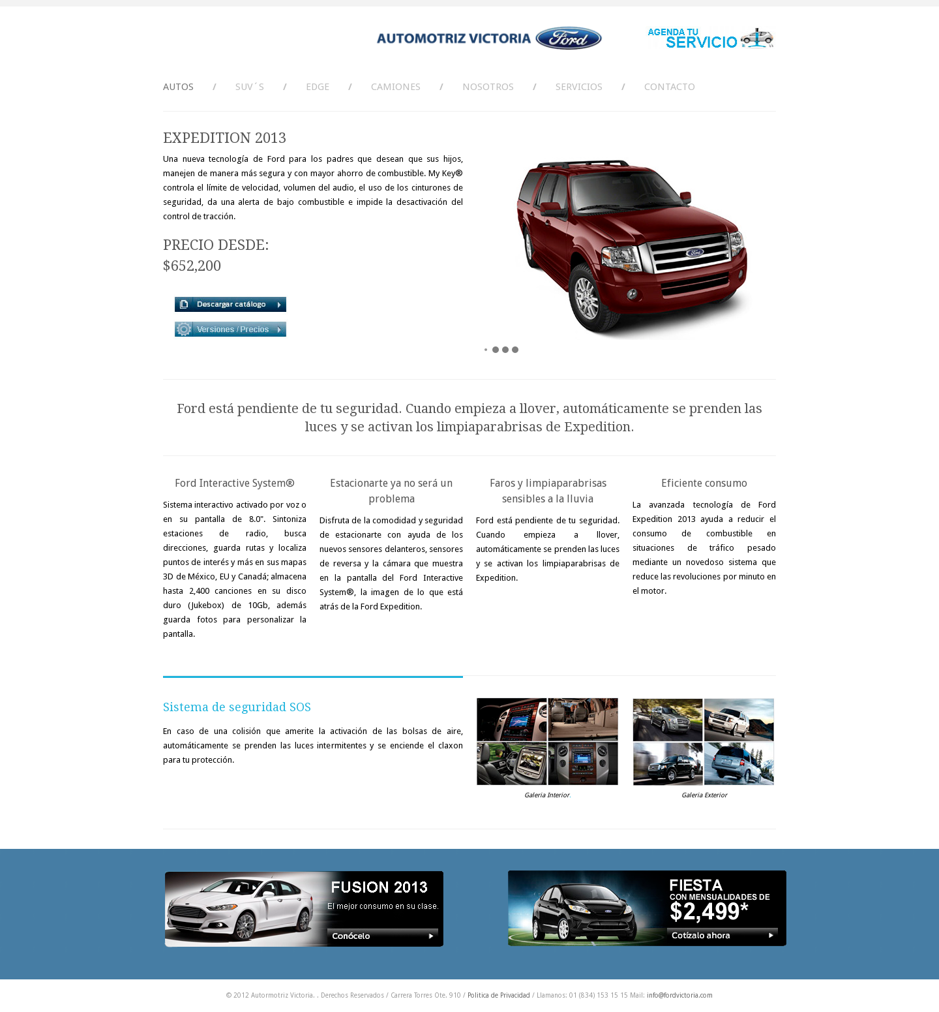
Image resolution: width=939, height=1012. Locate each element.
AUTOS (178, 86)
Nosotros (488, 86)
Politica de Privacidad (499, 995)
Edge (317, 86)
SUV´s (249, 86)
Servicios (579, 86)
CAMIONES (396, 86)
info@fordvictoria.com (680, 995)
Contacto (669, 86)
